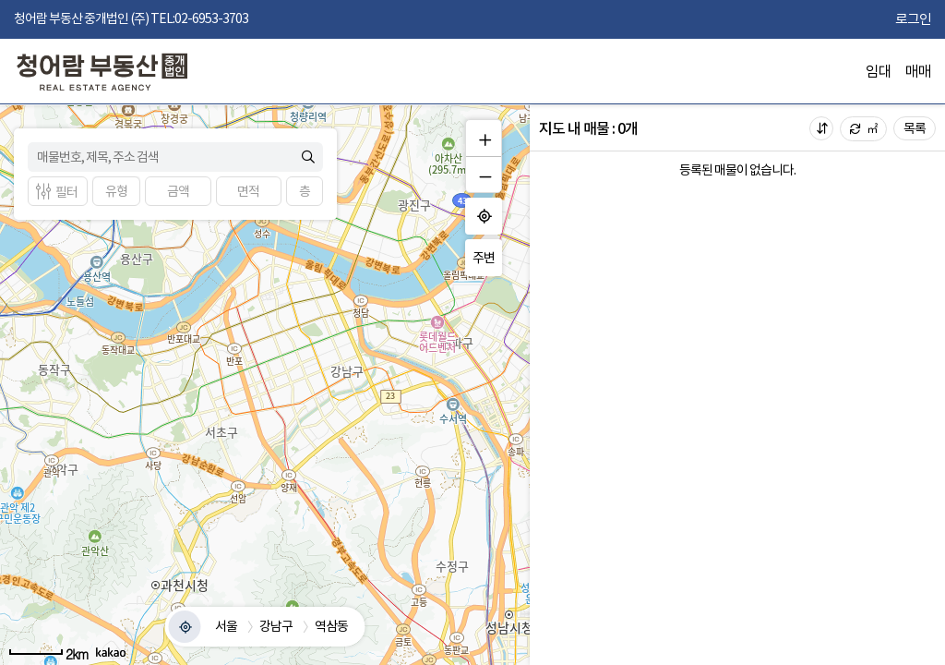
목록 (914, 128)
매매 (918, 71)
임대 (878, 71)
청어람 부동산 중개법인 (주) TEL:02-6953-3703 (131, 18)
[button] (116, 191)
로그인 (913, 19)
